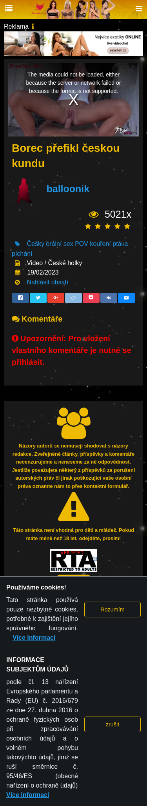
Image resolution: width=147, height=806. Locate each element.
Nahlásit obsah (47, 282)
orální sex (59, 243)
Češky (35, 243)
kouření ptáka (109, 243)
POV (81, 243)
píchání (22, 253)
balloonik (67, 189)
